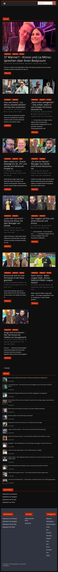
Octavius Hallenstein (19, 63)
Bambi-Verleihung (43, 173)
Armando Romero (47, 225)
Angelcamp (35, 114)
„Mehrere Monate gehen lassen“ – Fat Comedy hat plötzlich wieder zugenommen (28, 472)
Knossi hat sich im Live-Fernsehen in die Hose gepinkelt (14, 278)
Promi (47, 547)
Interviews (49, 535)
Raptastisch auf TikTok (9, 502)
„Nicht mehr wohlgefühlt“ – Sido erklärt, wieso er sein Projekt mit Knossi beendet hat (42, 106)
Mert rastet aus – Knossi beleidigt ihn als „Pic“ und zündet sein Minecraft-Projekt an (15, 165)
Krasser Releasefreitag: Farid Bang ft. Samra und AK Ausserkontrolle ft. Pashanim (28, 465)
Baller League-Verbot (44, 287)
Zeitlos (48, 555)
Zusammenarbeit (48, 116)
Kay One (10, 111)
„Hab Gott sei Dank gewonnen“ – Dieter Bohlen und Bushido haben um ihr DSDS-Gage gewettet (31, 479)
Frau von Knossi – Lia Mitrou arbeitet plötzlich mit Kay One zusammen (15, 104)
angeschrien (7, 341)
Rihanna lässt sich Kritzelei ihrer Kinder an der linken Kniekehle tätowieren (26, 408)
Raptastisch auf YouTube (9, 499)
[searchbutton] (54, 3)
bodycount (35, 63)
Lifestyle (22, 54)
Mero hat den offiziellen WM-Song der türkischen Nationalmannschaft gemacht (27, 378)
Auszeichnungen (50, 524)
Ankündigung (49, 521)
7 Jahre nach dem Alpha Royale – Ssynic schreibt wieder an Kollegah (25, 450)
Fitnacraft (19, 173)
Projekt (38, 116)
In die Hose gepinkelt (15, 284)
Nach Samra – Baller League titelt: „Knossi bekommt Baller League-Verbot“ (42, 279)
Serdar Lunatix (38, 175)
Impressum (28, 523)
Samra (32, 289)
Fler (39, 227)
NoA (47, 544)
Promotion (49, 550)
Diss (21, 158)
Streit (9, 232)
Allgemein (15, 54)
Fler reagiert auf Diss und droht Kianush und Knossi (42, 220)
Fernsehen (6, 284)
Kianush (43, 227)
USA (47, 552)
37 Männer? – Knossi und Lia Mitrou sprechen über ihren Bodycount (27, 58)
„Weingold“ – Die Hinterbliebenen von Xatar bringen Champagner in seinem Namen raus (30, 443)
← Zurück (6, 368)
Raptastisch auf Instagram (10, 497)
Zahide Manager (47, 175)
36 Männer (29, 63)
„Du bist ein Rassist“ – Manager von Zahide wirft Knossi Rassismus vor (41, 165)
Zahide (13, 232)
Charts (48, 527)
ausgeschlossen (35, 287)
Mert (5, 175)
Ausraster (14, 173)
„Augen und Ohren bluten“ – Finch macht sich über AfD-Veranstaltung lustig (26, 429)
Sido (42, 116)
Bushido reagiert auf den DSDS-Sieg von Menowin (20, 415)
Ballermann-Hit (13, 341)
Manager (18, 230)
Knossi (40, 63)
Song (5, 344)
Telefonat (12, 344)
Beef (33, 227)
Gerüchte (48, 532)
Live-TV (9, 287)
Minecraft (9, 175)
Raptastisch (7, 54)
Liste (47, 541)
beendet (40, 114)
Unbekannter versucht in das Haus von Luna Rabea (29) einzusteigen (25, 422)
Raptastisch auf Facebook (10, 494)
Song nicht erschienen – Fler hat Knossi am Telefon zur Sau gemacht (15, 334)
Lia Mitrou (45, 63)
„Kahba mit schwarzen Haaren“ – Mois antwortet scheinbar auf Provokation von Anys (29, 436)
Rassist (32, 175)
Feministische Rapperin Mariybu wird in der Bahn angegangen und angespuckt (27, 393)
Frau (6, 111)
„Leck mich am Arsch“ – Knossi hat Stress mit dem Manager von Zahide (14, 222)
